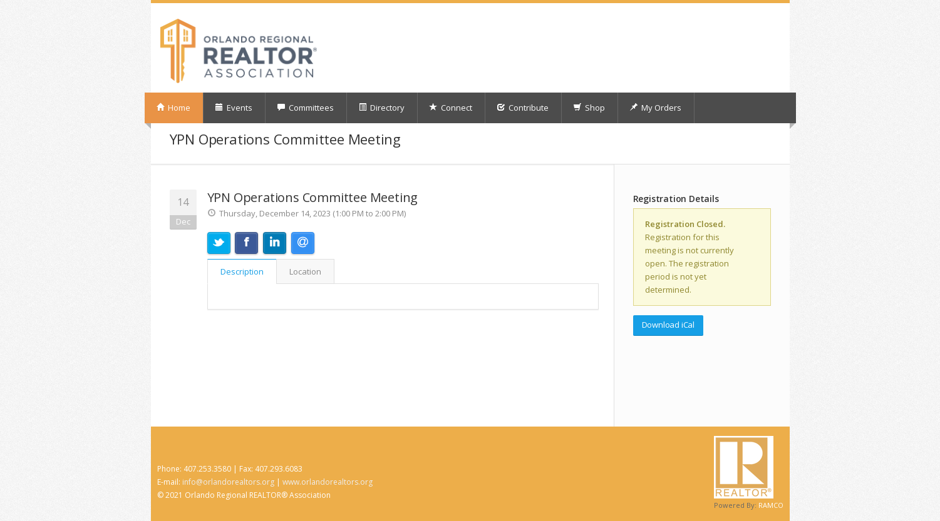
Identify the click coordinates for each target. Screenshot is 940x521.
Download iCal (668, 324)
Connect (450, 107)
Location (305, 271)
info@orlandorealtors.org (228, 482)
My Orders (655, 107)
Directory (381, 107)
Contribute (523, 107)
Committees (305, 107)
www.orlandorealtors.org (327, 482)
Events (233, 107)
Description (242, 271)
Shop (589, 107)
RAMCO (770, 505)
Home (173, 107)
